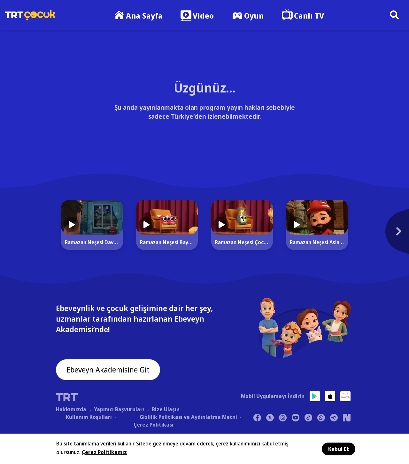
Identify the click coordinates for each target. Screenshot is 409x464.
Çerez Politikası (154, 424)
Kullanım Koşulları (89, 416)
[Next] (369, 234)
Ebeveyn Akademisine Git (109, 370)
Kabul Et (338, 448)
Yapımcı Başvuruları (119, 409)
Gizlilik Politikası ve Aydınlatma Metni (188, 416)
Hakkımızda (71, 409)
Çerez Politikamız (104, 452)
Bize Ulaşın (166, 409)
